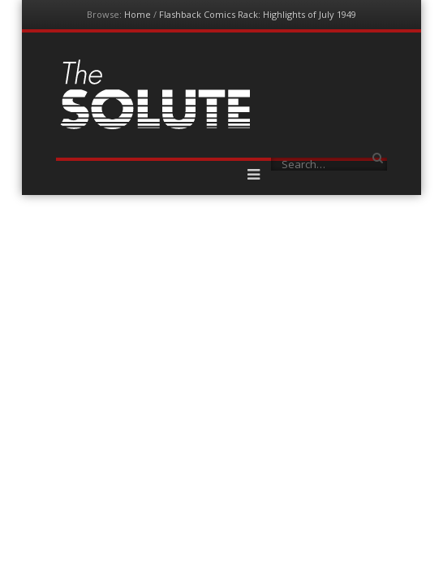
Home (137, 14)
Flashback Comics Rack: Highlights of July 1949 (257, 14)
